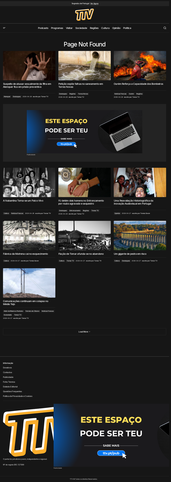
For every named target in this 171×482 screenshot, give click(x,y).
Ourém (131, 94)
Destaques (17, 97)
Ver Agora (94, 4)
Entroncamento (75, 211)
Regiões (73, 94)
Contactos (7, 372)
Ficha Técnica (9, 382)
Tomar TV (95, 211)
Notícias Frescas (120, 94)
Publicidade (8, 377)
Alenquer (7, 97)
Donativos (7, 367)
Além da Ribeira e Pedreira (13, 311)
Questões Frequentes (12, 391)
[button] (4, 28)
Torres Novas (83, 94)
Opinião (117, 213)
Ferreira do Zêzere (32, 311)
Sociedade (8, 315)
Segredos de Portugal (80, 4)
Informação (8, 363)
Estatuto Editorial (10, 386)
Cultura (6, 213)
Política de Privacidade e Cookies (17, 396)
